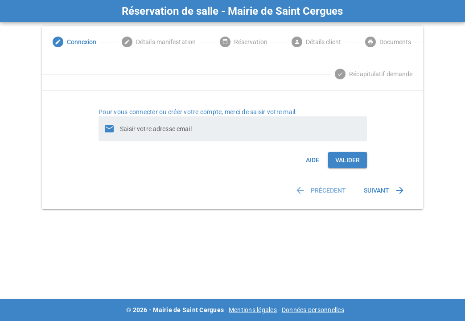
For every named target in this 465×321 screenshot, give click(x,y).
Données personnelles (313, 309)
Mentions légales (253, 309)
